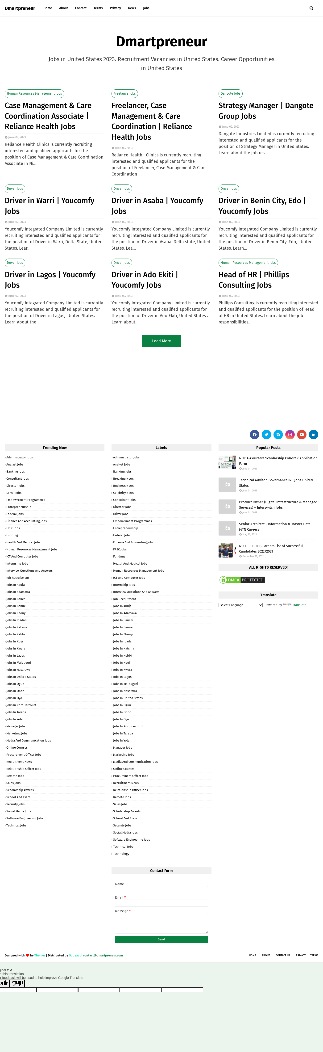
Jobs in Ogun (15, 684)
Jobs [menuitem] (146, 8)
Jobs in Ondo (15, 691)
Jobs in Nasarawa (18, 669)
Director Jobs (15, 485)
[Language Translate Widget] (241, 605)
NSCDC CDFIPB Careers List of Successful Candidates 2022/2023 (271, 548)
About (266, 955)
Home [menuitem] (47, 8)
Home (252, 955)
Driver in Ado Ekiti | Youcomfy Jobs (145, 280)
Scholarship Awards (20, 790)
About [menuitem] (63, 8)
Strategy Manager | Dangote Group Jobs (266, 111)
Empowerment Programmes (25, 500)
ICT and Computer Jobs (22, 556)
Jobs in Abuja (15, 585)
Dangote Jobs (230, 94)
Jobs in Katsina (16, 627)
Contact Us (283, 955)
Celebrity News (123, 493)
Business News (123, 485)
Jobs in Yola (14, 719)
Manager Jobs (15, 726)
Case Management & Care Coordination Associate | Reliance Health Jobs (48, 116)
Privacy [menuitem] (115, 8)
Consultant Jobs (17, 478)
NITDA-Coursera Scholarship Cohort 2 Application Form (278, 461)
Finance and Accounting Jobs (26, 521)
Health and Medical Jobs (23, 542)
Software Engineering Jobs (24, 818)
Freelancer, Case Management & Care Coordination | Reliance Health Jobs (152, 121)
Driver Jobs (15, 189)
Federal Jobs (15, 514)
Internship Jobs (17, 563)
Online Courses (17, 747)
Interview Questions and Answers (29, 570)
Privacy (301, 955)
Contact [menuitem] (81, 8)
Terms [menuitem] (98, 8)
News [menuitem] (132, 8)
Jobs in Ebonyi (16, 613)
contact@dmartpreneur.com (103, 955)
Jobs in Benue (16, 606)
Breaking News (123, 478)
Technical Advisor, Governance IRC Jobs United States (276, 483)
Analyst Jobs (14, 464)
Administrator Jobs (19, 457)
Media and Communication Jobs (28, 740)
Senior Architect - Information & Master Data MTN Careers (275, 527)
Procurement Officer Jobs (23, 754)
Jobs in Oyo (14, 698)
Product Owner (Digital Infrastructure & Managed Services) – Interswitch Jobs (278, 505)
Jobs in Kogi (14, 641)
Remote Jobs (15, 776)
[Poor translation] (17, 983)
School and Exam (18, 797)
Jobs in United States (21, 677)
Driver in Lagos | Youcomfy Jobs (50, 280)
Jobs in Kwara (15, 648)
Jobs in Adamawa (18, 592)
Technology (121, 853)
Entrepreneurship (18, 507)
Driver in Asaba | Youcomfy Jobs (157, 206)
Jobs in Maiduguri (18, 662)
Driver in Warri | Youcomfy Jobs (49, 206)
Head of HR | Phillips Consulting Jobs (254, 280)
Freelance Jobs (125, 94)
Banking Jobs (15, 471)
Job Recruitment (17, 577)
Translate (294, 605)
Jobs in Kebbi (15, 634)
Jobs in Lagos (15, 655)
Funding (12, 535)
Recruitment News (19, 761)
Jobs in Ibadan (16, 620)
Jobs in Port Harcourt (21, 705)
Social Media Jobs (18, 811)
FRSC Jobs (13, 528)
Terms (314, 955)
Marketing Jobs (16, 733)
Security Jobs (15, 804)
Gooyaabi (75, 955)
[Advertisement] (146, 387)
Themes (39, 955)
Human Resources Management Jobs (34, 94)
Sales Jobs (13, 783)
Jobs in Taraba (16, 712)
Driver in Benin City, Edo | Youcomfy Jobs (262, 206)
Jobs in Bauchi (16, 599)
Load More (161, 341)
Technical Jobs (16, 825)
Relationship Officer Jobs (23, 769)
